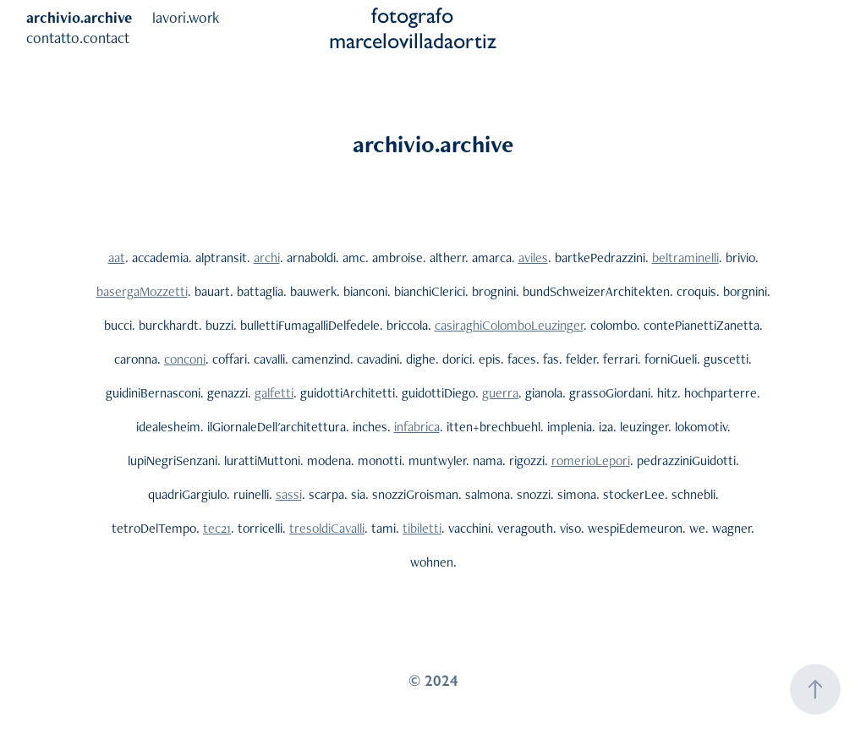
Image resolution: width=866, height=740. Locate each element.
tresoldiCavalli (326, 528)
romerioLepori (590, 460)
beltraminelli (685, 257)
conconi (185, 359)
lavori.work (185, 17)
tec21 (217, 528)
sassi (289, 494)
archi (267, 257)
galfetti (274, 393)
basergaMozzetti (142, 291)
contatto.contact (77, 37)
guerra (500, 393)
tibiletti (422, 528)
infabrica (417, 427)
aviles (533, 257)
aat (116, 257)
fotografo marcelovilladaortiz (412, 28)
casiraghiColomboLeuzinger (509, 325)
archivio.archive (79, 17)
